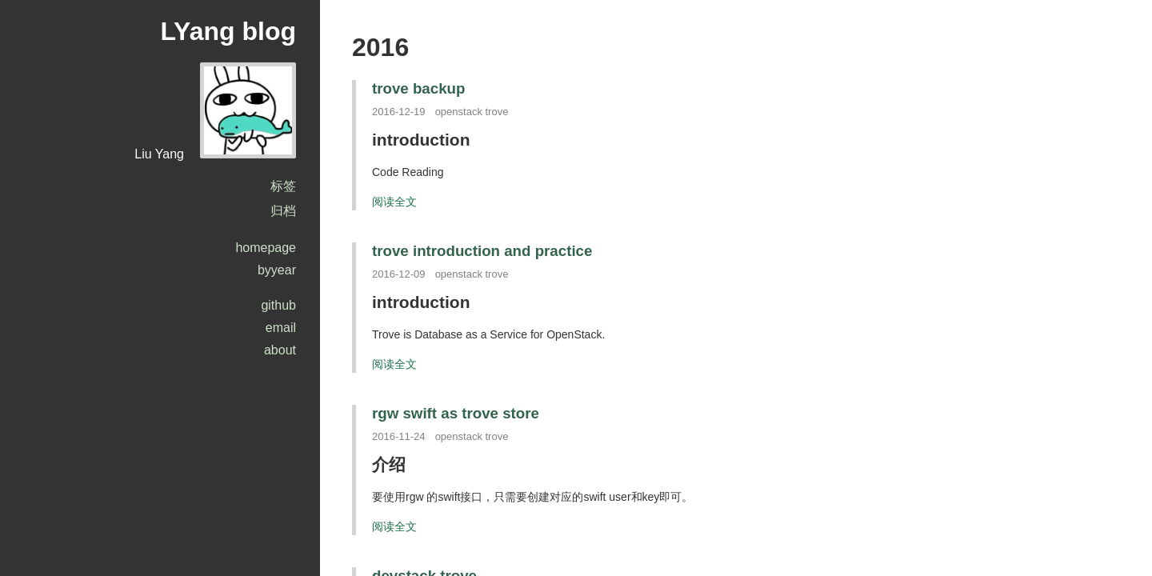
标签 (283, 186)
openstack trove (472, 112)
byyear (277, 270)
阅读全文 (394, 201)
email (281, 327)
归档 (283, 211)
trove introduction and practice (482, 250)
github (278, 305)
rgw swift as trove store (455, 413)
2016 (380, 47)
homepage (265, 247)
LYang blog (229, 31)
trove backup (418, 88)
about (280, 350)
